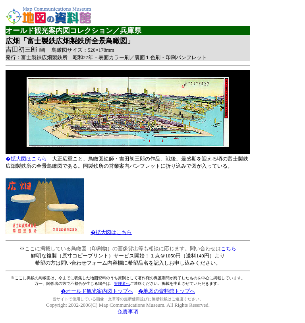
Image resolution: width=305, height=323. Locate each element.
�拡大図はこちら (26, 159)
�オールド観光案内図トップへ (97, 291)
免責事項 (128, 312)
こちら (228, 248)
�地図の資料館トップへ (166, 291)
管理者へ (122, 283)
